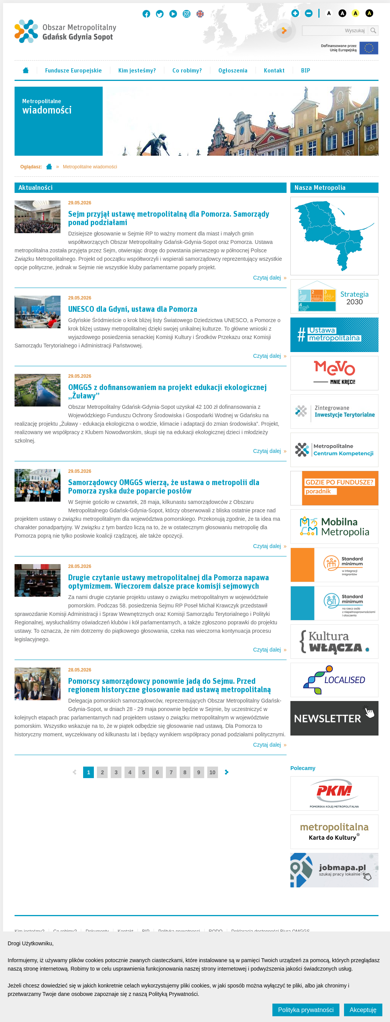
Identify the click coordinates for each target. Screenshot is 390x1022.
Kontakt (274, 70)
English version (200, 14)
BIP (305, 70)
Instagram (186, 14)
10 (213, 772)
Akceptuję (363, 1010)
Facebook (146, 14)
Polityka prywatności (306, 1010)
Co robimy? (187, 70)
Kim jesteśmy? (137, 70)
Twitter (160, 14)
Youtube (173, 14)
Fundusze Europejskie (73, 70)
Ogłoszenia (232, 70)
